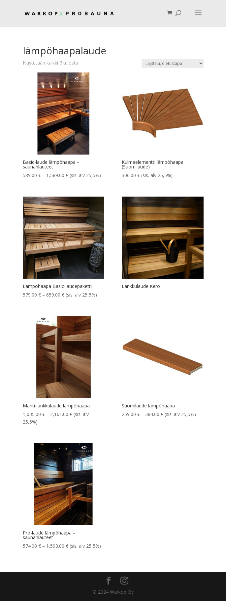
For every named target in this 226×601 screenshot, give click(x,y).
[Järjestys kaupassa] (173, 63)
